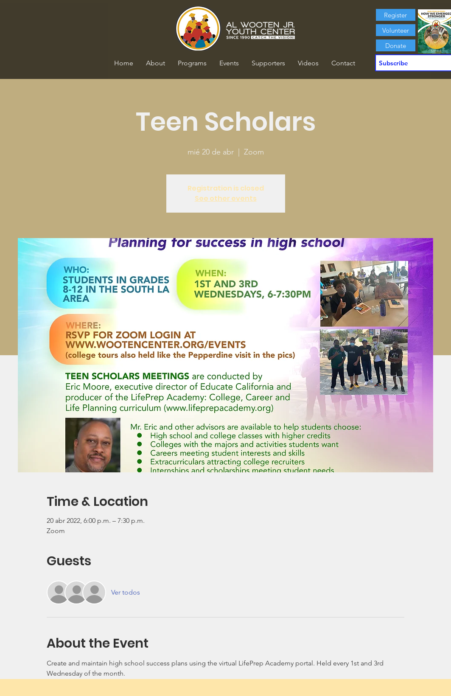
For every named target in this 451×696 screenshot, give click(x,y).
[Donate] (395, 45)
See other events (226, 198)
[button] (155, 63)
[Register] (395, 15)
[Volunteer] (395, 30)
